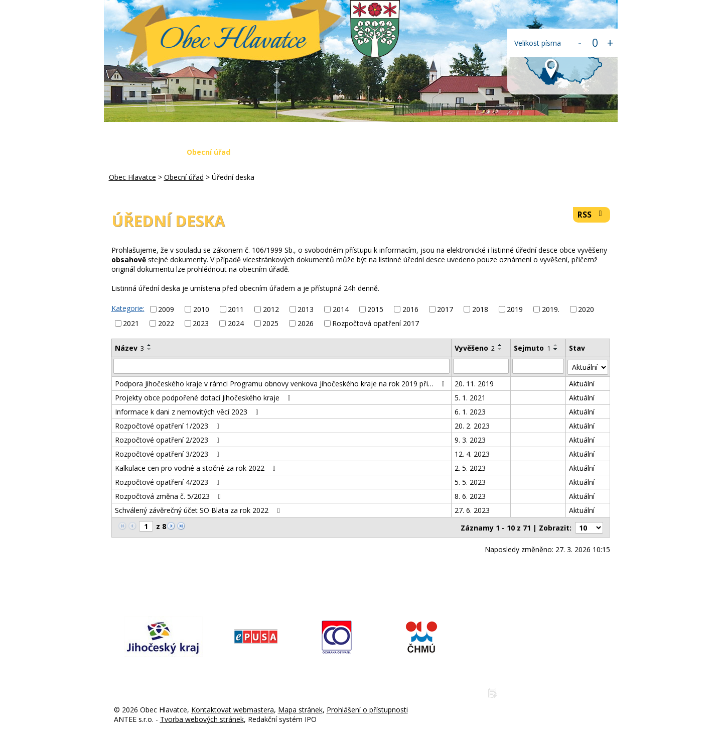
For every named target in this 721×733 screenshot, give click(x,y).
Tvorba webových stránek (202, 717)
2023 (201, 323)
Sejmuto (532, 348)
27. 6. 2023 (472, 509)
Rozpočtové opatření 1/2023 (169, 425)
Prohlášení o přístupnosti (367, 707)
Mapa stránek (300, 707)
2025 (270, 323)
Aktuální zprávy (278, 152)
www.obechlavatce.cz (537, 674)
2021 (131, 323)
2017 (445, 309)
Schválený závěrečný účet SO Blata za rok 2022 (199, 509)
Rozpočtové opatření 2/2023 (169, 439)
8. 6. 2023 (470, 495)
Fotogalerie (424, 152)
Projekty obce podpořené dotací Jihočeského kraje (204, 396)
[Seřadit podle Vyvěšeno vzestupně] (500, 345)
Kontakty (547, 152)
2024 (236, 323)
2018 (480, 309)
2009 (166, 309)
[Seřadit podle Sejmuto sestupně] (555, 349)
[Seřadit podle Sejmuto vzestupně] (555, 345)
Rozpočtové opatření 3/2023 (169, 453)
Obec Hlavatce (233, 41)
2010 (201, 309)
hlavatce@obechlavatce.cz (545, 658)
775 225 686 (523, 641)
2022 (166, 323)
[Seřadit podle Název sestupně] (149, 349)
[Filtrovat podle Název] (281, 366)
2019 (515, 309)
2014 (341, 309)
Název (129, 348)
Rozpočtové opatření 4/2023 (169, 481)
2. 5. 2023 (470, 467)
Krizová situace (355, 152)
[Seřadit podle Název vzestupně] (149, 345)
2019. (550, 309)
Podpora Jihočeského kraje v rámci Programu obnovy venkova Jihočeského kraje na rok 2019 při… (281, 382)
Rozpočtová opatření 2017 (375, 323)
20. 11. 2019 (474, 382)
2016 (410, 309)
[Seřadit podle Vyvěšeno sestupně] (500, 349)
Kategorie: (128, 308)
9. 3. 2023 (470, 439)
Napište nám (488, 152)
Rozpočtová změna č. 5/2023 (169, 495)
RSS (591, 215)
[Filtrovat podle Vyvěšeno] (481, 366)
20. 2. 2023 (472, 425)
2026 (306, 323)
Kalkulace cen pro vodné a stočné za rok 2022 (197, 467)
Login (595, 152)
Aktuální (582, 382)
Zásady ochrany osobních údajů (555, 691)
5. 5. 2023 (470, 481)
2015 (375, 309)
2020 (586, 309)
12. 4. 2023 (472, 453)
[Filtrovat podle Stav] (587, 366)
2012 (271, 309)
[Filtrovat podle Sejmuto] (538, 366)
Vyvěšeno (475, 348)
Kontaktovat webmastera (232, 707)
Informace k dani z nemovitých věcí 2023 (188, 410)
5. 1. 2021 (470, 396)
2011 (236, 309)
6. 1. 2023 (470, 410)
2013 (306, 309)
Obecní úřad (208, 152)
